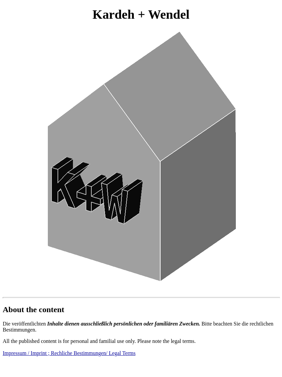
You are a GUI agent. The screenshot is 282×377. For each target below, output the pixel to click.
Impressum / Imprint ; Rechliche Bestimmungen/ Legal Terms (69, 353)
